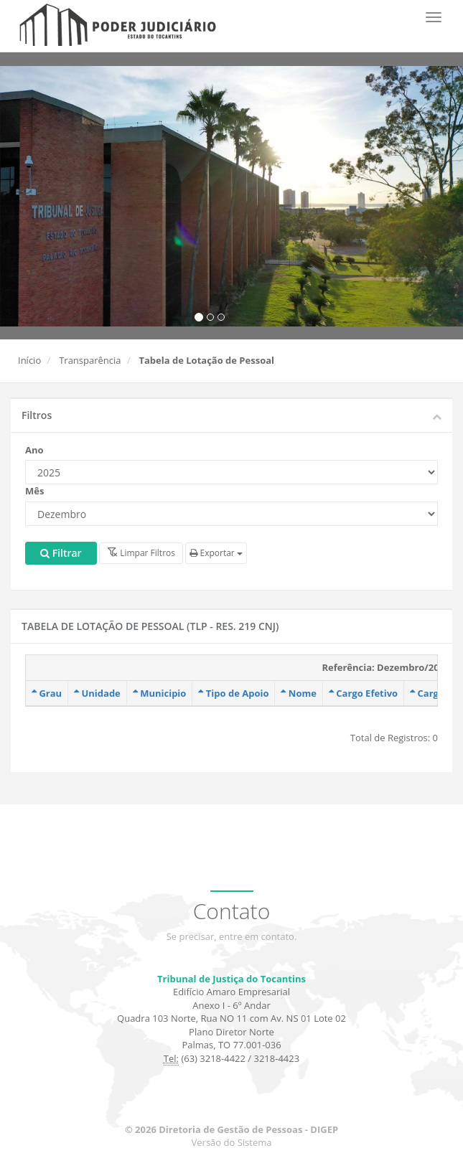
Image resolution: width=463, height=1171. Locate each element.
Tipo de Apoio (233, 693)
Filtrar (61, 553)
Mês (34, 490)
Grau (47, 693)
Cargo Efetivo (363, 693)
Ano (34, 449)
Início (29, 360)
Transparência (90, 360)
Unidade (97, 693)
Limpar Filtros (141, 553)
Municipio (160, 693)
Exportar (216, 553)
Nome (298, 693)
